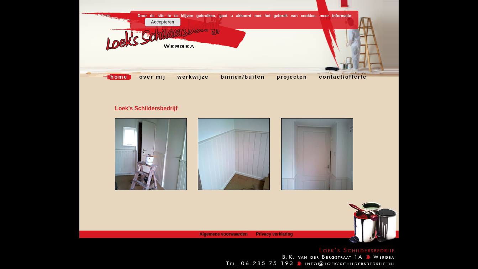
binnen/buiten (243, 77)
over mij (152, 77)
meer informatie (335, 16)
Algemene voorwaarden (223, 234)
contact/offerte (343, 77)
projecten (292, 77)
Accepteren (162, 22)
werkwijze (193, 77)
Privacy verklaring (274, 234)
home (118, 77)
